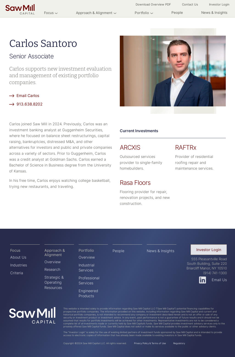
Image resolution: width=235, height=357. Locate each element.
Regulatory (179, 343)
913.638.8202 (29, 104)
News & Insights (214, 12)
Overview (55, 262)
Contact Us (190, 4)
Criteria (19, 273)
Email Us (221, 279)
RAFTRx (185, 147)
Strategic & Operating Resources (56, 282)
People (177, 12)
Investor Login (219, 4)
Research (54, 269)
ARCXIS (130, 147)
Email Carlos (28, 95)
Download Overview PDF (153, 4)
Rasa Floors (135, 182)
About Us (21, 257)
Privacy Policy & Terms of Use (150, 343)
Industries (21, 265)
